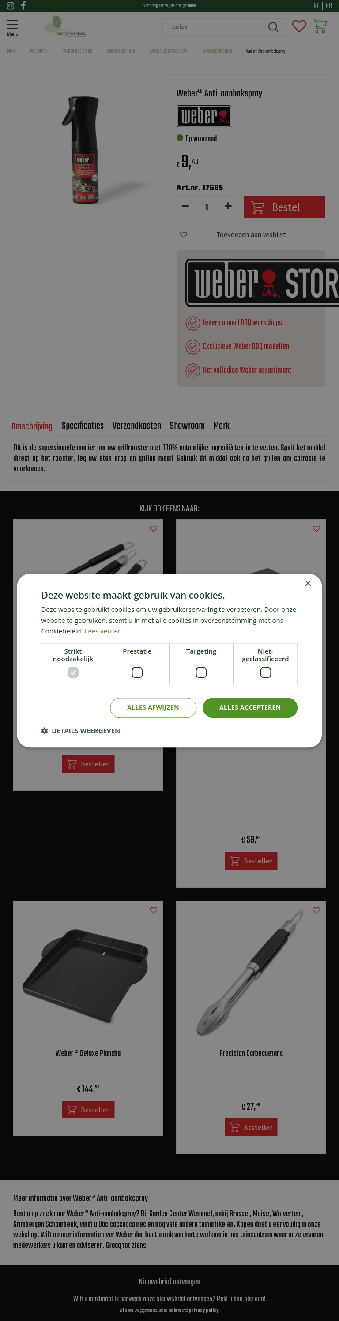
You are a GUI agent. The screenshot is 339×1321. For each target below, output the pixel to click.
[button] (80, 730)
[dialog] (169, 660)
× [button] (308, 584)
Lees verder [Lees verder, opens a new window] (103, 631)
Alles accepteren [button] (250, 707)
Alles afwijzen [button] (153, 707)
